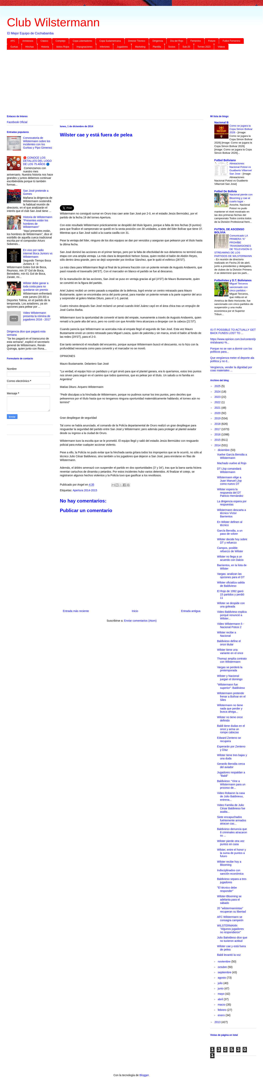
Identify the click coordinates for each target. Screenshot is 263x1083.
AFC (12, 41)
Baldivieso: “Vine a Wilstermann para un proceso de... (231, 784)
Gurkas (14, 46)
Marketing (140, 46)
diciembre (224, 450)
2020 (218, 413)
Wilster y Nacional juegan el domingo (229, 677)
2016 (218, 434)
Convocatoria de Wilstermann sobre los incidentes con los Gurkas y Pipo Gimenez (37, 142)
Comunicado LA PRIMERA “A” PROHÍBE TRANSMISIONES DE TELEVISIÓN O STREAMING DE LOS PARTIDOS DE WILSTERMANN (233, 246)
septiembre (225, 972)
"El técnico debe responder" (227, 889)
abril (221, 999)
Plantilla (157, 46)
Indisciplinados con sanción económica (230, 872)
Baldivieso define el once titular (229, 642)
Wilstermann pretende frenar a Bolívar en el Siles (231, 696)
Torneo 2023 (204, 46)
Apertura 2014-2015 (85, 490)
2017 (218, 429)
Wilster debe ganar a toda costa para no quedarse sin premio (35, 286)
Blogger (144, 1075)
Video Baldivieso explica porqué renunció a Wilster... (232, 615)
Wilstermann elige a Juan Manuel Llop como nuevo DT (229, 481)
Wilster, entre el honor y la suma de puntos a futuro (231, 853)
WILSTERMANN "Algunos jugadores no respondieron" (230, 929)
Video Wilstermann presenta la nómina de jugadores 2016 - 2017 (37, 316)
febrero (222, 1009)
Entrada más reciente (76, 611)
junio (221, 988)
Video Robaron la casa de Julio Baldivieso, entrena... (231, 796)
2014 (218, 445)
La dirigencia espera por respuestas (232, 503)
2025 (218, 386)
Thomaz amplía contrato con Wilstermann (232, 660)
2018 (218, 423)
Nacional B (221, 122)
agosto (222, 977)
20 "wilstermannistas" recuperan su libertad (231, 910)
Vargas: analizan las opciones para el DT (231, 575)
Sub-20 (186, 46)
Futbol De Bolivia (225, 191)
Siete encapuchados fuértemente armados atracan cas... (231, 820)
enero (222, 1015)
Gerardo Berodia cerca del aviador (231, 765)
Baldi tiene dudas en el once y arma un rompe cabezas (231, 729)
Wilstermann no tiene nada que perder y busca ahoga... (230, 708)
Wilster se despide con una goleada (231, 605)
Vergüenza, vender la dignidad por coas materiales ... (231, 369)
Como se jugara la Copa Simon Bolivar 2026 (241, 129)
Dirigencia (158, 41)
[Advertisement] (124, 83)
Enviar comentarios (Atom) (140, 620)
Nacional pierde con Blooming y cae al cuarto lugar (241, 198)
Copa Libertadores (82, 41)
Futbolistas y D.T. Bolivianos (233, 280)
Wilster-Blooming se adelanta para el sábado (229, 899)
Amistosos (27, 41)
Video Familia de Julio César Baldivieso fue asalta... (231, 808)
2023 (218, 396)
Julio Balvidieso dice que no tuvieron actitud (232, 939)
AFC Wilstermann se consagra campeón (230, 918)
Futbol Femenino (231, 41)
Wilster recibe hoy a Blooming (229, 863)
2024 (218, 391)
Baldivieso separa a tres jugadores (231, 880)
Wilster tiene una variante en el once (230, 651)
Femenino (195, 41)
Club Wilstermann (53, 22)
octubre (223, 967)
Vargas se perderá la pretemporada (229, 669)
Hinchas (29, 46)
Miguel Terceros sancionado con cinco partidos (238, 287)
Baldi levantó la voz (229, 954)
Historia (45, 46)
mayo (221, 993)
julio (220, 983)
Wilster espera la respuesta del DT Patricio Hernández (230, 493)
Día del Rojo (176, 41)
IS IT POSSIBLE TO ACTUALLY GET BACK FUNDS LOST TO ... (233, 331)
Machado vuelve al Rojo (231, 463)
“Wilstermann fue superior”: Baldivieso (231, 686)
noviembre (224, 961)
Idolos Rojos (62, 46)
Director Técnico (136, 41)
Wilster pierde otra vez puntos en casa (230, 842)
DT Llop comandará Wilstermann (229, 470)
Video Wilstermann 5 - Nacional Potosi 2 (230, 625)
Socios (171, 46)
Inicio (135, 611)
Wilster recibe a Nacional (226, 634)
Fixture (211, 41)
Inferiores (105, 46)
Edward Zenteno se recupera (229, 739)
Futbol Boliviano (225, 160)
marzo (222, 1004)
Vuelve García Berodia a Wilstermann (232, 456)
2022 (218, 402)
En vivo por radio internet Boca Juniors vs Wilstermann (37, 253)
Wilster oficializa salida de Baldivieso (231, 584)
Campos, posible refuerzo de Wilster (230, 549)
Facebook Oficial (17, 122)
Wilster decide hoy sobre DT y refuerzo (232, 541)
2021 (218, 407)
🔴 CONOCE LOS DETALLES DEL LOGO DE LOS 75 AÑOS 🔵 (37, 161)
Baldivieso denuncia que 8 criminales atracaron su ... (232, 832)
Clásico (44, 41)
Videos (221, 46)
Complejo (61, 41)
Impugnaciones (84, 46)
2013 (218, 1022)
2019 (218, 418)
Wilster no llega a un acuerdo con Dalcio (230, 558)
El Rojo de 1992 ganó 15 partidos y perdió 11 (230, 594)
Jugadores (122, 46)
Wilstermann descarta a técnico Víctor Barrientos (231, 513)
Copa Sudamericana (110, 41)
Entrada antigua (190, 611)
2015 (218, 439)
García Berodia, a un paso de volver (229, 532)
